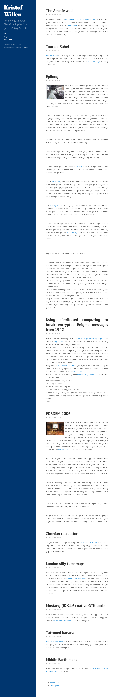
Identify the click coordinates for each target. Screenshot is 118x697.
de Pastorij (72, 232)
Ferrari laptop (64, 449)
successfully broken (85, 374)
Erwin (79, 166)
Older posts (55, 685)
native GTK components (63, 620)
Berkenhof (56, 181)
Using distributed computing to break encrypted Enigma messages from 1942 (77, 324)
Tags (6, 36)
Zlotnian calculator (62, 533)
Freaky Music (56, 205)
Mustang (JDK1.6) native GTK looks (75, 605)
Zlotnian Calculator (88, 542)
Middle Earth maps (61, 659)
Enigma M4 (58, 341)
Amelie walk (71, 25)
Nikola (26, 47)
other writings (94, 61)
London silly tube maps (65, 563)
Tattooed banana (60, 632)
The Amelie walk (60, 10)
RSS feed (8, 39)
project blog (78, 371)
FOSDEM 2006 (58, 413)
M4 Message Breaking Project (90, 338)
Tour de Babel (57, 46)
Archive (7, 33)
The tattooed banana (55, 641)
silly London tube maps (76, 578)
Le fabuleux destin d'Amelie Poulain (80, 19)
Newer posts (55, 682)
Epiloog (52, 76)
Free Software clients (67, 365)
